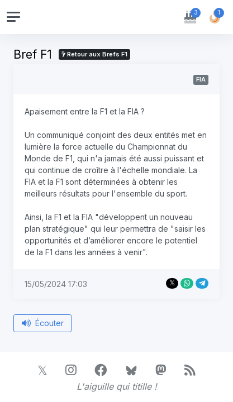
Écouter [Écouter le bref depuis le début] (43, 323)
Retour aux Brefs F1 (94, 54)
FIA (201, 79)
